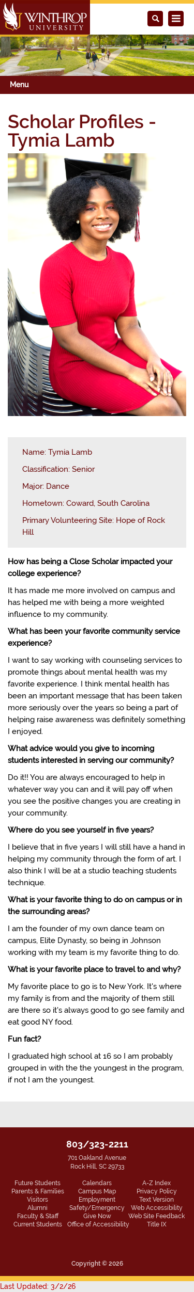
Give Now (97, 1216)
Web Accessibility (157, 1207)
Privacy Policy (157, 1191)
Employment (97, 1199)
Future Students (37, 1183)
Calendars (97, 1183)
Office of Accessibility (98, 1224)
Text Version (156, 1199)
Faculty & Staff (37, 1216)
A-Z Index (156, 1183)
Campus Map (97, 1191)
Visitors (37, 1199)
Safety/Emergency (97, 1207)
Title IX (157, 1224)
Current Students (37, 1224)
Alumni (37, 1207)
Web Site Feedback (156, 1216)
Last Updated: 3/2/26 (38, 1286)
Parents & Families (37, 1191)
